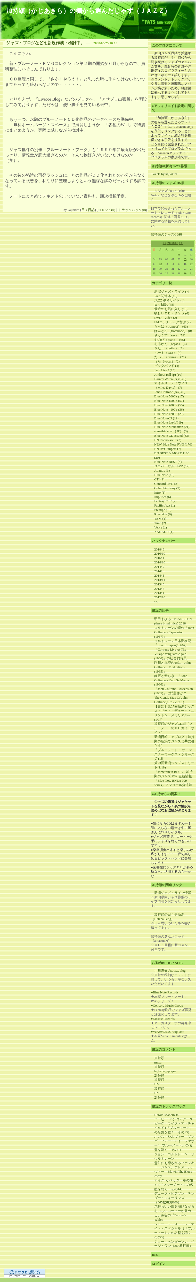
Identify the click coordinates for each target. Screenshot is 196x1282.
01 (179, 254)
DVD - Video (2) (165, 318)
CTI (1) (159, 479)
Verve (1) (160, 527)
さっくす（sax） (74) (169, 335)
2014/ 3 (159, 571)
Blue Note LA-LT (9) (168, 422)
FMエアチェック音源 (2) (172, 322)
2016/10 (159, 553)
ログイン (158, 1264)
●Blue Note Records (164, 992)
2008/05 (172, 243)
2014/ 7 (159, 567)
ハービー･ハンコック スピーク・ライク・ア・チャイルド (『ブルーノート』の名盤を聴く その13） (174, 1125)
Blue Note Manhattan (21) (172, 427)
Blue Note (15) (164, 475)
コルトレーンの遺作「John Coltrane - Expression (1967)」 (174, 632)
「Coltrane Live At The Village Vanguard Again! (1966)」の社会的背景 (170, 653)
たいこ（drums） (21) (170, 357)
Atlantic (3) (162, 470)
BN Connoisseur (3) (167, 440)
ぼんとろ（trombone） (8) (173, 331)
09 (185, 259)
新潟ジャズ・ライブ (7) (171, 291)
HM (157, 1084)
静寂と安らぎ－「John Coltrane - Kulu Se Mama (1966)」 (171, 680)
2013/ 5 (159, 589)
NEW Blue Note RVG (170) (173, 444)
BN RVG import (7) (167, 449)
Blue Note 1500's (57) (169, 401)
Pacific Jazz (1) (164, 505)
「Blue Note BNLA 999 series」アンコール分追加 (173, 783)
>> (181, 243)
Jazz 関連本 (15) (165, 296)
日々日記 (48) (164, 304)
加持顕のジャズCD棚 (166, 234)
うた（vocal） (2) (167, 361)
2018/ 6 (159, 549)
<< (165, 243)
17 (191, 263)
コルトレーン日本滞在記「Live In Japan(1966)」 (172, 643)
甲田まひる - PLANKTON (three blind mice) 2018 (173, 621)
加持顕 (159, 1058)
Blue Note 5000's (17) (169, 396)
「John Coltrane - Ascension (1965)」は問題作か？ (173, 691)
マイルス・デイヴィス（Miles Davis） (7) (171, 385)
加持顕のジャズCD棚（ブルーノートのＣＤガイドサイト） (174, 728)
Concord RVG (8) (166, 484)
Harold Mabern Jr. (166, 1115)
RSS (155, 1255)
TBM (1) (160, 519)
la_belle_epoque (165, 1071)
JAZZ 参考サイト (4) (169, 300)
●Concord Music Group (167, 1005)
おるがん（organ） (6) (170, 344)
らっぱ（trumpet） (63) (171, 326)
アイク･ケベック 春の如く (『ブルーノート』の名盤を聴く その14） (173, 1184)
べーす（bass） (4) (168, 353)
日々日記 (88, 210)
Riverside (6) (163, 514)
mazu (157, 1062)
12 (160, 263)
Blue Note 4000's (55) (169, 405)
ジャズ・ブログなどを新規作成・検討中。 (45, 43)
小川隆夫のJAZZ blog (170, 970)
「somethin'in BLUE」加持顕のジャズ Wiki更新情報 (173, 774)
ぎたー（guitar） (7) (169, 348)
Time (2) (160, 523)
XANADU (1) (164, 532)
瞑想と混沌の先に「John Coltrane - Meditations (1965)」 (172, 667)
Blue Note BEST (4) (168, 462)
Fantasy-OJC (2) (165, 501)
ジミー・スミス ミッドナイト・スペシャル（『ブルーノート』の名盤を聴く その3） (174, 1230)
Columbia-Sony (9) (167, 488)
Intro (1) (160, 492)
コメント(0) (106, 210)
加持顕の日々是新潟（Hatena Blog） (167, 917)
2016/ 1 (159, 558)
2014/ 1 (159, 575)
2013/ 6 (159, 584)
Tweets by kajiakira (164, 174)
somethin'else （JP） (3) (171, 431)
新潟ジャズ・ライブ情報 (172, 893)
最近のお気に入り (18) (170, 309)
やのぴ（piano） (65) (169, 340)
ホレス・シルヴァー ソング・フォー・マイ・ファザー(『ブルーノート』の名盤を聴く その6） (174, 1143)
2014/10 (159, 562)
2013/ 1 (159, 593)
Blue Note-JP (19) (166, 418)
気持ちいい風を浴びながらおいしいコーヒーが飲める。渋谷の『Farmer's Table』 (174, 1212)
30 (185, 273)
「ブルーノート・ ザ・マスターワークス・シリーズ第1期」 (174, 754)
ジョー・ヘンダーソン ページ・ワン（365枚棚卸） (174, 1244)
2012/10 (159, 597)
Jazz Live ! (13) (164, 370)
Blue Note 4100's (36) (169, 409)
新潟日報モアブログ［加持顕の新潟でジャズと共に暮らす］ (174, 741)
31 (191, 273)
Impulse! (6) (162, 497)
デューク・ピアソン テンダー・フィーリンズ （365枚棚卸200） (174, 1197)
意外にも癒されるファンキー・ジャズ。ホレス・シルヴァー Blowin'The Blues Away (174, 1169)
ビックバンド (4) (166, 366)
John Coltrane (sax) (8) (169, 392)
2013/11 (159, 580)
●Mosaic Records (163, 1019)
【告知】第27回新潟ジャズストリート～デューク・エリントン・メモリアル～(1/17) (174, 712)
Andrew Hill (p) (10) (168, 374)
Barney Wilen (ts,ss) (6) (170, 379)
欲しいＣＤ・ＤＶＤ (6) (171, 313)
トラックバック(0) (132, 210)
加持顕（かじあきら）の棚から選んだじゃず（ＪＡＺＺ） (88, 10)
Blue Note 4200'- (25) (169, 414)
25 (154, 273)
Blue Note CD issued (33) (171, 436)
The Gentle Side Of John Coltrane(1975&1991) (170, 700)
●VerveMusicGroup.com (167, 1032)
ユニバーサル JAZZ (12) (172, 466)
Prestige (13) (163, 510)
